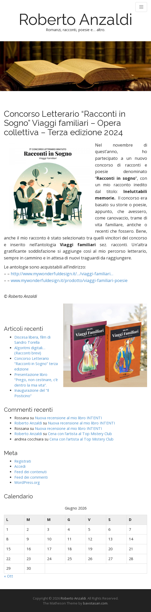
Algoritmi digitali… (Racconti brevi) (29, 350)
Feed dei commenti (31, 477)
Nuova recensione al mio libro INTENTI (68, 417)
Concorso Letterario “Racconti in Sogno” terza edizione (36, 364)
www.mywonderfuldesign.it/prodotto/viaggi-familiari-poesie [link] (69, 280)
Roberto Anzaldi (76, 19)
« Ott (8, 576)
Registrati (22, 461)
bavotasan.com (95, 603)
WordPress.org (27, 482)
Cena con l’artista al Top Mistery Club (80, 433)
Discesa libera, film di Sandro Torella (32, 340)
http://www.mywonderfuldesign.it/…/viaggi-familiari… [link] (62, 274)
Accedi (20, 466)
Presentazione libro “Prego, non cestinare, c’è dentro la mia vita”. (36, 380)
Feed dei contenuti (30, 471)
